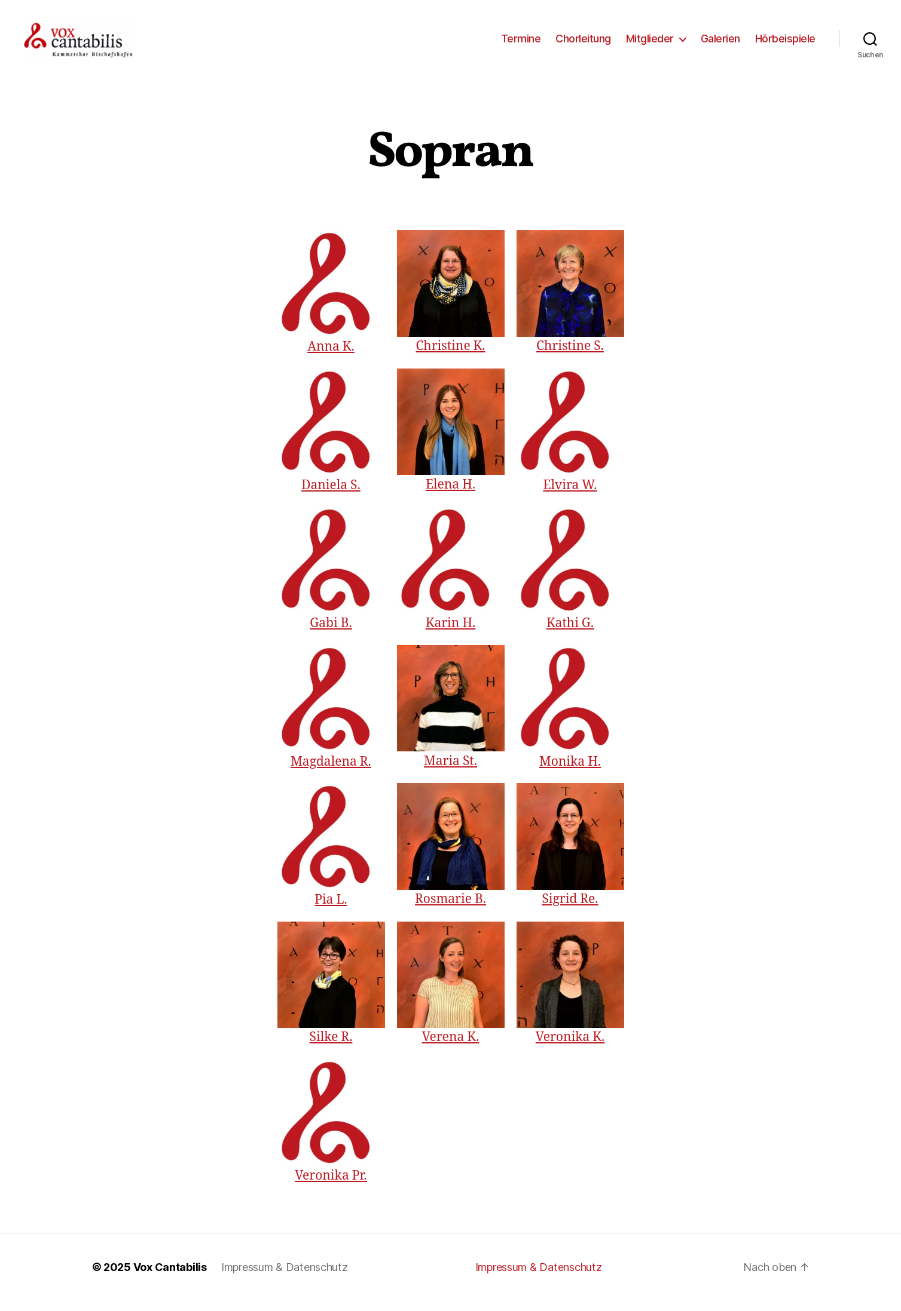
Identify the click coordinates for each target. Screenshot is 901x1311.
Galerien (720, 43)
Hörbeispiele (785, 43)
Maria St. (450, 771)
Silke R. (331, 1047)
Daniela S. (331, 495)
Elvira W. (570, 495)
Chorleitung (583, 43)
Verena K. (450, 1047)
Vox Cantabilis (170, 1277)
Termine (521, 43)
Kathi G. (570, 633)
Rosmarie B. (450, 909)
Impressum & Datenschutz (284, 1277)
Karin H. (451, 633)
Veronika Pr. (331, 1185)
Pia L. (330, 910)
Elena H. (450, 495)
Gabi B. (331, 633)
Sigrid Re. (570, 909)
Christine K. (450, 356)
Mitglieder (650, 43)
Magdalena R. (331, 771)
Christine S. (570, 356)
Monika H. (570, 771)
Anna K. (331, 357)
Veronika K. (570, 1047)
